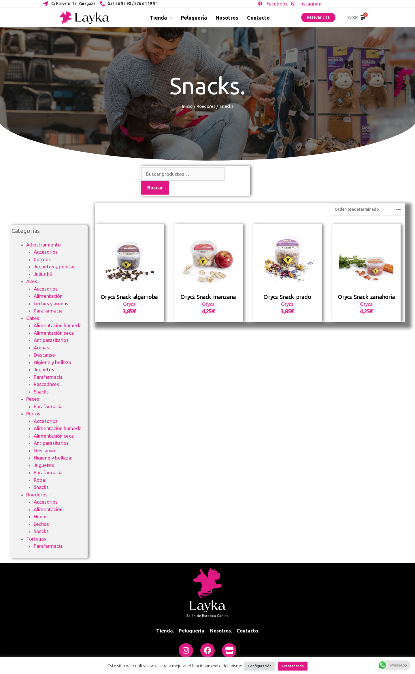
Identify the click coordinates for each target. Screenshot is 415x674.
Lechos (41, 524)
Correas (42, 259)
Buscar (155, 187)
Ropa (39, 480)
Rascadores (46, 384)
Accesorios (46, 252)
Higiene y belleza (52, 362)
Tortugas (36, 538)
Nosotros (227, 17)
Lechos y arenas (51, 303)
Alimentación (48, 296)
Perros (33, 413)
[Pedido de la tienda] (368, 247)
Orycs (129, 341)
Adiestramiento (43, 244)
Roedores (206, 106)
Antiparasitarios (51, 340)
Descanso (44, 354)
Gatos (32, 318)
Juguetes (44, 369)
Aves (31, 281)
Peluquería (194, 17)
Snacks (41, 391)
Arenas (41, 347)
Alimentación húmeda (58, 325)
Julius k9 (43, 274)
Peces (32, 399)
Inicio (187, 106)
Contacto (258, 17)
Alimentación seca (54, 333)
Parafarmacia (48, 310)
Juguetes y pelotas (55, 266)
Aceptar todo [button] (292, 666)
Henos (41, 516)
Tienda (161, 17)
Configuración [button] (259, 666)
